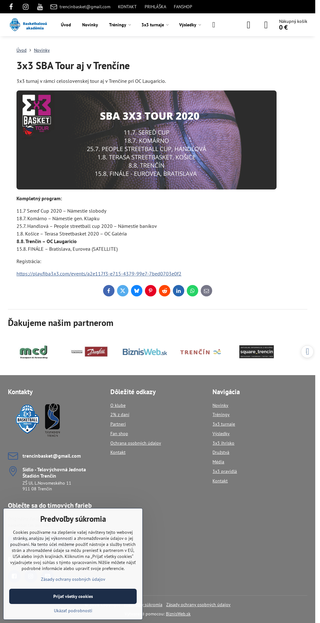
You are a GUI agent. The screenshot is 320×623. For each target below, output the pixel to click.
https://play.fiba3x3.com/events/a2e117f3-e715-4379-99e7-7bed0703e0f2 (98, 273)
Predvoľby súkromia (143, 604)
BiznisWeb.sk (178, 614)
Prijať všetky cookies (73, 596)
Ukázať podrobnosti (73, 610)
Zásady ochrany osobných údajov (198, 604)
